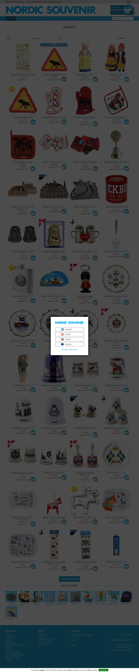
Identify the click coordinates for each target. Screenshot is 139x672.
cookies (41, 670)
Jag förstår (103, 670)
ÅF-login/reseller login (69, 350)
